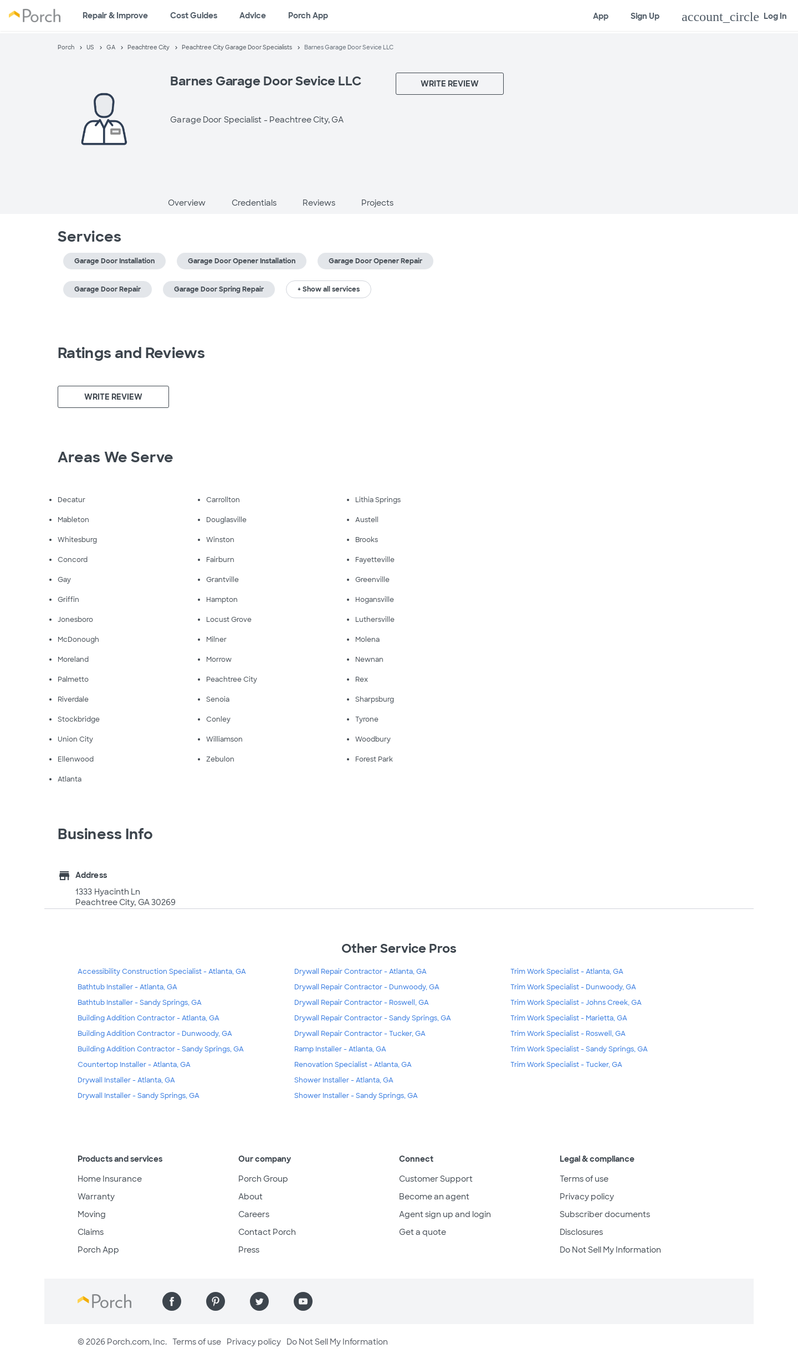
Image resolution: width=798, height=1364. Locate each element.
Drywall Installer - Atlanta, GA (126, 1080)
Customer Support (436, 1179)
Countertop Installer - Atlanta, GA (134, 1064)
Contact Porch (267, 1232)
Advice (252, 16)
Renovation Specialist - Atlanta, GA (353, 1064)
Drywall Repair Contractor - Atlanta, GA (360, 971)
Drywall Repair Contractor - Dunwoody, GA (366, 987)
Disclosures (581, 1232)
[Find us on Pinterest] (215, 1301)
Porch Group (263, 1179)
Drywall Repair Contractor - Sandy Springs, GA (372, 1018)
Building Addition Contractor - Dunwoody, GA (155, 1033)
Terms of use (584, 1179)
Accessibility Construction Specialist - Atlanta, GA (162, 971)
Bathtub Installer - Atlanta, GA (127, 987)
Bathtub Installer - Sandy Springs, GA (140, 1002)
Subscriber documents (605, 1214)
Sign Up (645, 16)
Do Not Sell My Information (610, 1250)
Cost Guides (193, 16)
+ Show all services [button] (329, 289)
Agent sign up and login (445, 1214)
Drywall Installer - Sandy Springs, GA (139, 1095)
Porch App (308, 16)
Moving (92, 1214)
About (250, 1197)
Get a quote (422, 1232)
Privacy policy (587, 1197)
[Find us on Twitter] (259, 1301)
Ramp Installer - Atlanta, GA (340, 1049)
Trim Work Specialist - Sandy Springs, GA (579, 1049)
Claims (91, 1232)
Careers (253, 1214)
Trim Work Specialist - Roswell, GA (568, 1033)
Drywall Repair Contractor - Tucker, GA (360, 1033)
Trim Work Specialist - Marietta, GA (568, 1018)
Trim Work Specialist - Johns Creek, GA (576, 1002)
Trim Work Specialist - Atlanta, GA (566, 971)
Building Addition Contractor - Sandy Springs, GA (161, 1049)
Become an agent (434, 1197)
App (600, 16)
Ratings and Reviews (131, 353)
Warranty (96, 1197)
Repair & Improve (115, 16)
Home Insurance (110, 1179)
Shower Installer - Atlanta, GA (343, 1080)
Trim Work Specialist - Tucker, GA (566, 1064)
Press (248, 1250)
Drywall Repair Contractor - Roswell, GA (361, 1002)
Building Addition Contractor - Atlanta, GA (148, 1018)
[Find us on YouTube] (303, 1301)
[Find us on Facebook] (171, 1301)
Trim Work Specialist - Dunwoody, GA (573, 987)
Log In (734, 16)
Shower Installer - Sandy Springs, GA (356, 1095)
